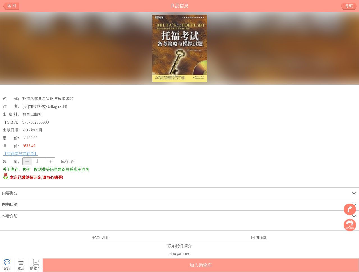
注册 (106, 237)
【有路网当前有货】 (20, 153)
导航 (351, 6)
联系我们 (175, 246)
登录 (96, 237)
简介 (188, 246)
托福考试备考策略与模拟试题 (48, 98)
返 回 (11, 6)
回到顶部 (259, 237)
